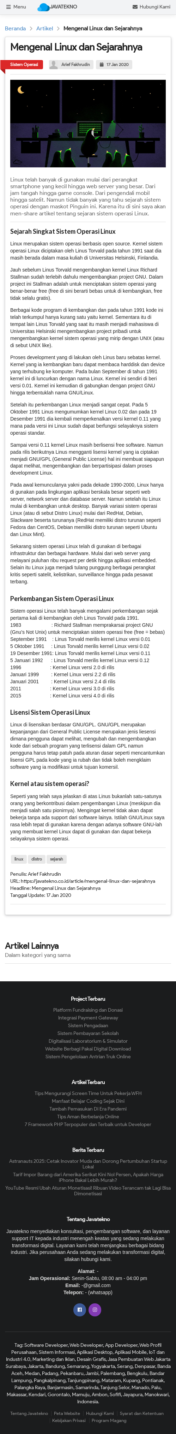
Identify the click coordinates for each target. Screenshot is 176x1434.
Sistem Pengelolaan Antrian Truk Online (88, 1057)
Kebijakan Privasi (69, 1420)
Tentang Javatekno (29, 1413)
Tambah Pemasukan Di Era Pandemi (88, 1109)
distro (36, 859)
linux (18, 859)
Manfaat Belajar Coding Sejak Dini (88, 1101)
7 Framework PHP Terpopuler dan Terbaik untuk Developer (88, 1124)
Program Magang (109, 1420)
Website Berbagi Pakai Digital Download (88, 1049)
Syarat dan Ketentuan (142, 1413)
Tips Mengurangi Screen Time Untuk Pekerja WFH (88, 1093)
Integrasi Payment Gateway (88, 1018)
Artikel (44, 28)
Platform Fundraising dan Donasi (88, 1010)
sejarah (56, 859)
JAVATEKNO (57, 7)
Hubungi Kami (151, 7)
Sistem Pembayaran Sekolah (88, 1033)
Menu (16, 7)
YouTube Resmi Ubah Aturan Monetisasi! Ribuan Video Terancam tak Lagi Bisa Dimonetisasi (88, 1191)
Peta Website (67, 1413)
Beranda (15, 28)
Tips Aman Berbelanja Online (88, 1117)
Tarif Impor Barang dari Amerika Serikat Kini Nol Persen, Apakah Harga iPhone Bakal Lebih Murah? (88, 1177)
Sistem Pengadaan (88, 1026)
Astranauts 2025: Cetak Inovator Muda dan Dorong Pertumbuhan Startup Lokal (88, 1164)
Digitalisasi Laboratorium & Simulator (88, 1041)
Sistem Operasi (24, 64)
